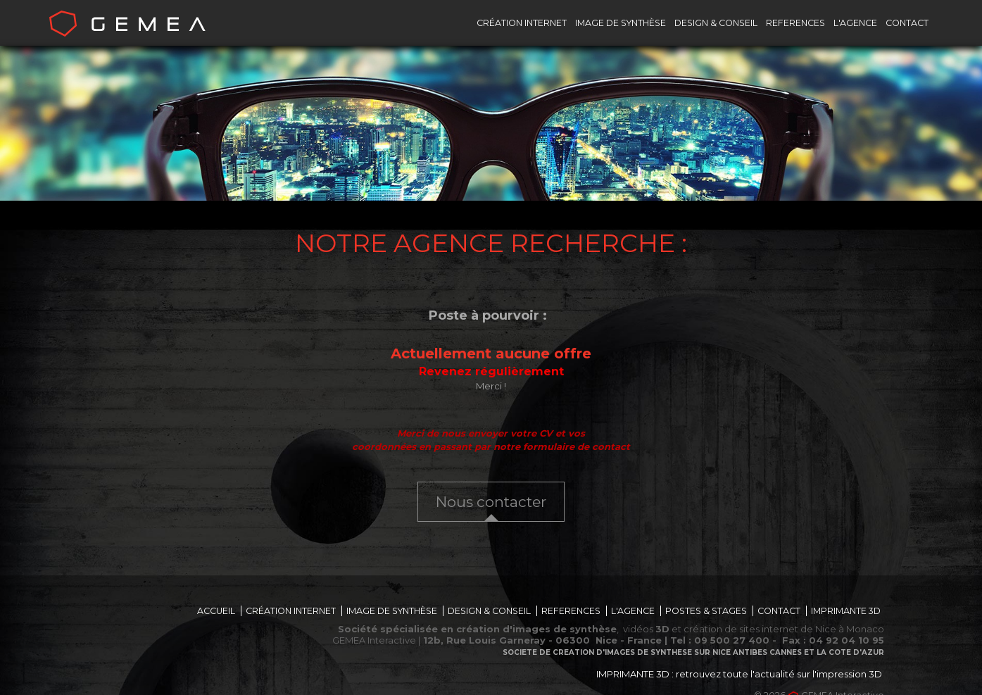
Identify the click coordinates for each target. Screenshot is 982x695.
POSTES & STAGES (706, 611)
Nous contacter (491, 502)
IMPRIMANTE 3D (846, 611)
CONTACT (907, 23)
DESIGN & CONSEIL (715, 23)
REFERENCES (795, 23)
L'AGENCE (855, 23)
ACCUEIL (216, 611)
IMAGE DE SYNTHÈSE (620, 23)
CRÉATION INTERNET (522, 23)
